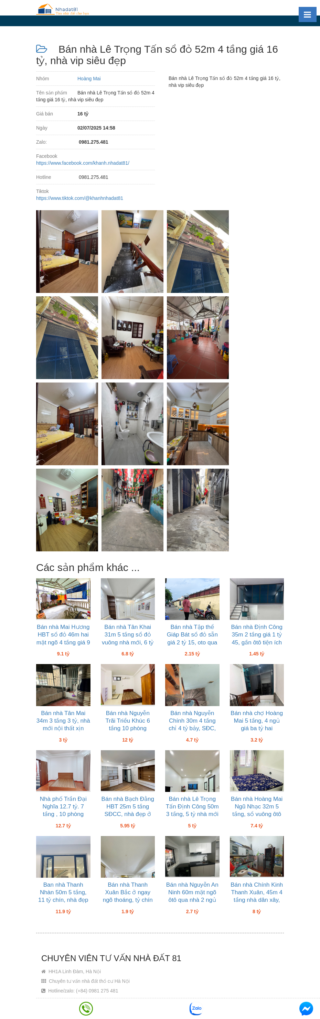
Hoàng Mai (89, 78)
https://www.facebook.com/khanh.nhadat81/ (82, 163)
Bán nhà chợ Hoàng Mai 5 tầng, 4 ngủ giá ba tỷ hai (257, 721)
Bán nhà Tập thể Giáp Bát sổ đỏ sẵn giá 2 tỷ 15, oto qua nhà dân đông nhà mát (192, 642)
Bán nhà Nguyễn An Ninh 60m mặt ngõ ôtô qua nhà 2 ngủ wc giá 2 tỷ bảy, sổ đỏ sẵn (192, 900)
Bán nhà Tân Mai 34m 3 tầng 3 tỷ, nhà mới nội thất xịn (63, 721)
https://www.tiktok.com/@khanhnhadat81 (79, 198)
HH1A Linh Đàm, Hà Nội (71, 971)
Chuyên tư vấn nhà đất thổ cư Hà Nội (85, 981)
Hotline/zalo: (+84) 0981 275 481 (79, 990)
